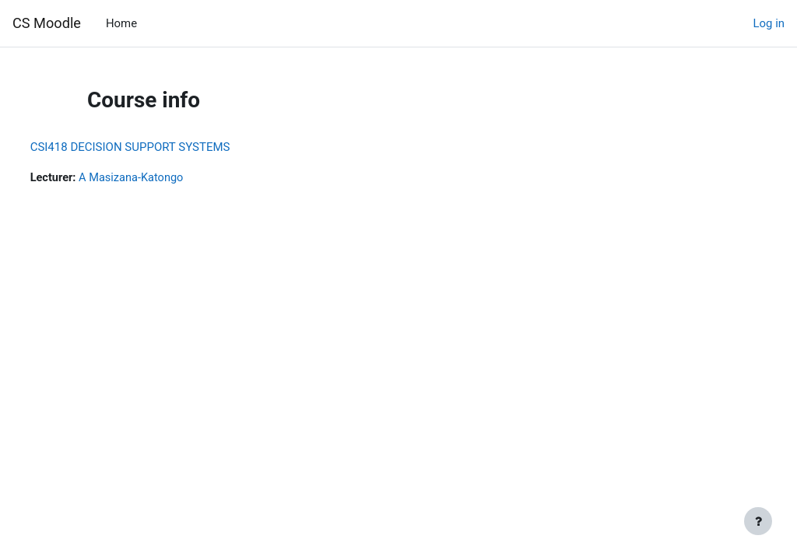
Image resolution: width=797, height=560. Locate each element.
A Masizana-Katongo (162, 178)
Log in (769, 23)
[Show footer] (758, 521)
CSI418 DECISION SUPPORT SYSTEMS (159, 147)
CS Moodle (46, 23)
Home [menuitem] (121, 23)
